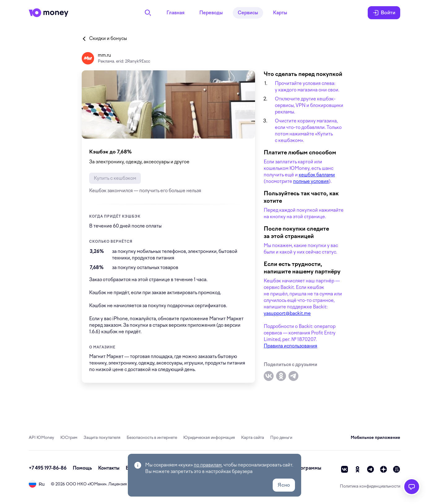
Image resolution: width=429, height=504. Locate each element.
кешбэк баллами (317, 175)
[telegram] (370, 469)
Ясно (284, 485)
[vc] (396, 469)
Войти (384, 13)
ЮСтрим (68, 437)
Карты (280, 12)
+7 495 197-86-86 (48, 468)
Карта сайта (252, 437)
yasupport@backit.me (287, 313)
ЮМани (97, 484)
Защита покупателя (102, 437)
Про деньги (281, 437)
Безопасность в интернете (152, 437)
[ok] (357, 469)
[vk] (344, 469)
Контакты (108, 468)
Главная (175, 12)
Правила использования (290, 346)
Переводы (211, 12)
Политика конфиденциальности (370, 486)
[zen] (383, 469)
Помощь (82, 468)
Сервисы (248, 12)
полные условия (311, 181)
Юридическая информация (209, 437)
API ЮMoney (41, 437)
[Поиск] (148, 12)
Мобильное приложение (375, 437)
